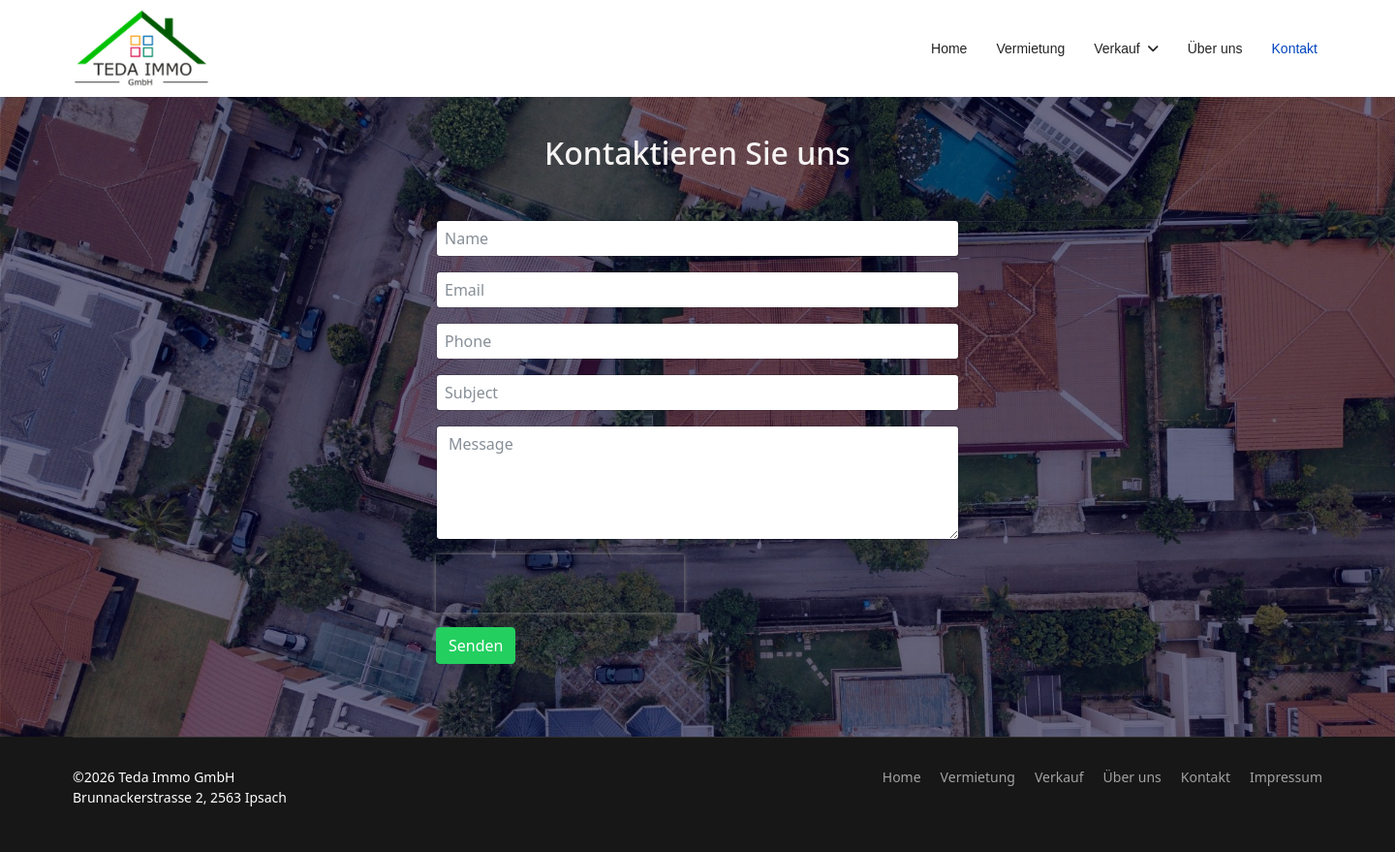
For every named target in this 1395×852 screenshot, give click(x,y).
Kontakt (1295, 48)
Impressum (1286, 777)
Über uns (1215, 48)
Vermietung (1030, 48)
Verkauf (1116, 48)
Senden (476, 645)
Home (949, 48)
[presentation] (560, 583)
